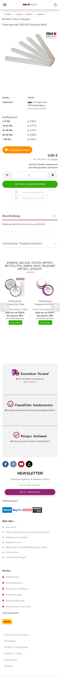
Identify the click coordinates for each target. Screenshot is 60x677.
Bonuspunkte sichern (17, 149)
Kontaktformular (14, 594)
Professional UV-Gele (17, 634)
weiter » (30, 14)
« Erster (7, 14)
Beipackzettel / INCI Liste (18, 606)
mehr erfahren (30, 382)
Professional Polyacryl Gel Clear (15, 303)
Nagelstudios (12, 576)
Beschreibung (11, 216)
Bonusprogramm (14, 582)
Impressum (11, 527)
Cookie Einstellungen (16, 557)
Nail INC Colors (13, 653)
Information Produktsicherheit (22, 243)
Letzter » (41, 14)
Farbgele (10, 641)
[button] (7, 174)
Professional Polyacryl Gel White (45, 303)
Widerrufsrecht (13, 542)
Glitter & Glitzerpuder (16, 647)
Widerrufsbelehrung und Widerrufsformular (28, 532)
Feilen (9, 666)
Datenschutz (12, 552)
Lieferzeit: (7, 102)
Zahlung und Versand (16, 537)
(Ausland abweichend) (37, 108)
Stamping (11, 659)
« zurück (18, 14)
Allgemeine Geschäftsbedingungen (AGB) (26, 547)
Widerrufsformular (15, 600)
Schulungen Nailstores (17, 588)
